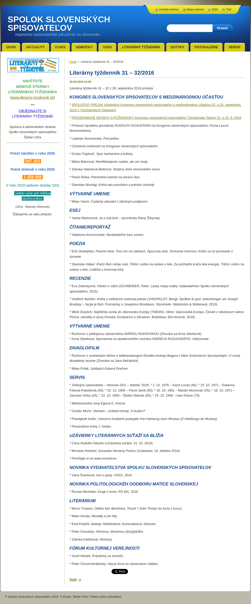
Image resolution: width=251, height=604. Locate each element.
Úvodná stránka (168, 9)
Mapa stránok (195, 9)
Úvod (72, 61)
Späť (73, 579)
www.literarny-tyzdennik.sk (33, 97)
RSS (215, 9)
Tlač (228, 9)
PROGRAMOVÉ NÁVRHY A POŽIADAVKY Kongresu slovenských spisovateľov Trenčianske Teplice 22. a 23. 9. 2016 (156, 118)
